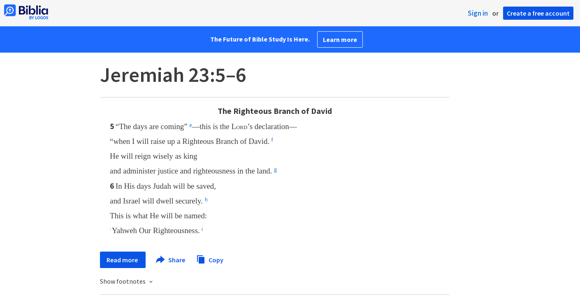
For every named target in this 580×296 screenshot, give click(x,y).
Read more (123, 260)
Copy (209, 258)
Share (170, 260)
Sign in (478, 13)
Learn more (340, 39)
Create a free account (538, 13)
